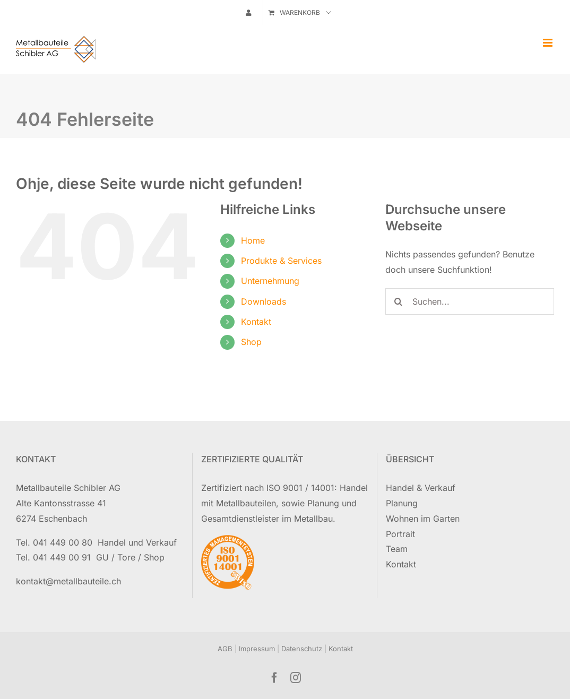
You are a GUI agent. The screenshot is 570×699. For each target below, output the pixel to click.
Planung (402, 503)
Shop (251, 341)
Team (397, 548)
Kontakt (256, 321)
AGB (225, 648)
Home (253, 240)
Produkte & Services (281, 260)
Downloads (263, 301)
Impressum (257, 648)
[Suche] (398, 301)
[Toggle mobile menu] (548, 42)
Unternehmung (270, 280)
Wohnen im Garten (423, 518)
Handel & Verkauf (420, 487)
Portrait (400, 534)
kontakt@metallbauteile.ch (68, 581)
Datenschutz (301, 648)
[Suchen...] (469, 301)
